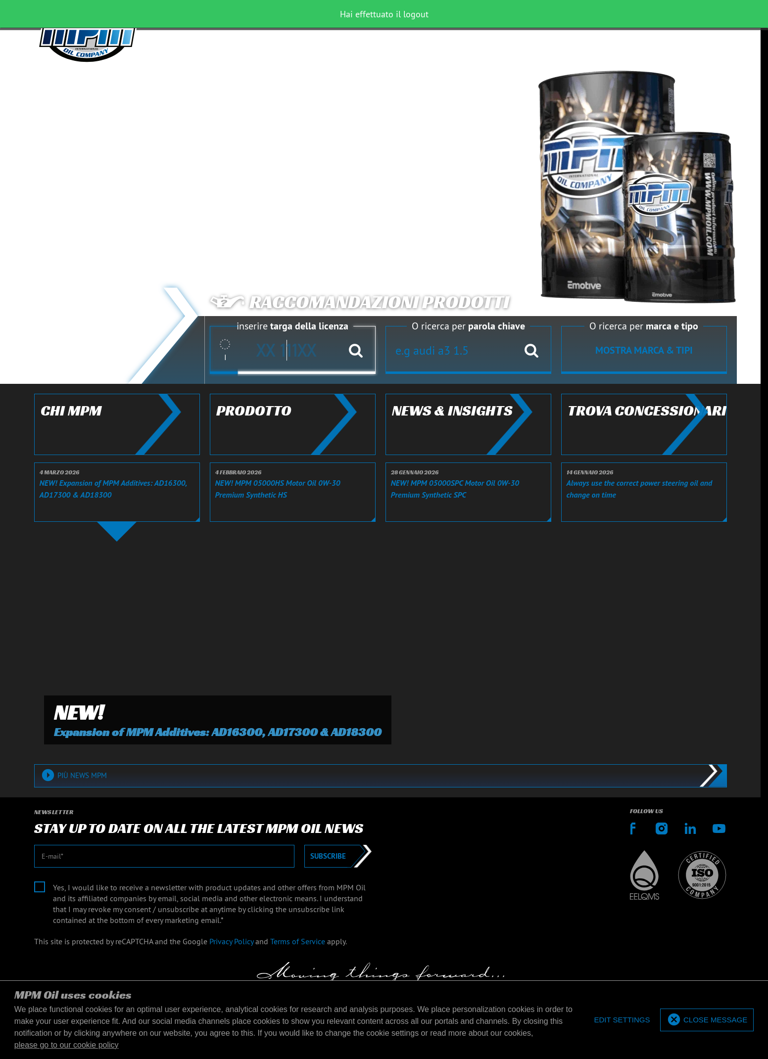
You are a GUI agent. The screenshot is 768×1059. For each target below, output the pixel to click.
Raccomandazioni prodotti (359, 302)
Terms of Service (297, 941)
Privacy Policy (231, 941)
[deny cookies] (621, 1020)
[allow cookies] (707, 1020)
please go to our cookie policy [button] (66, 1045)
